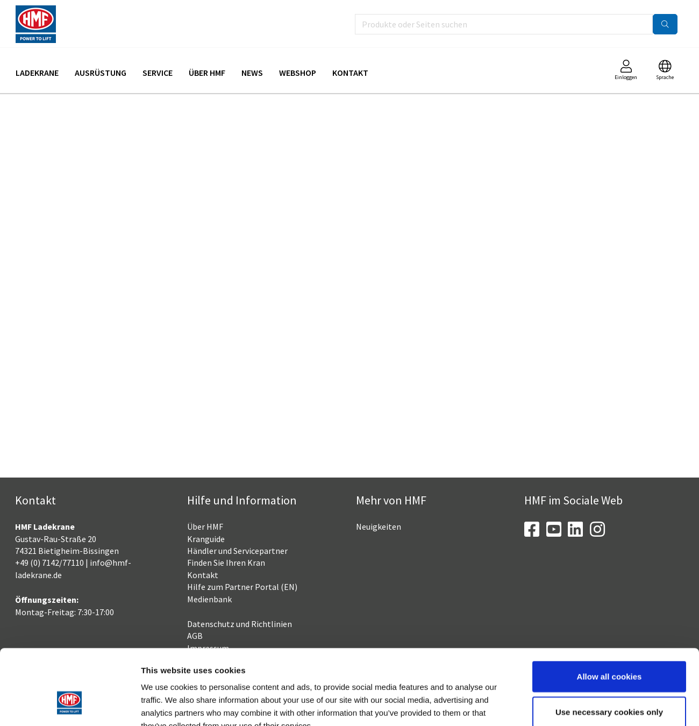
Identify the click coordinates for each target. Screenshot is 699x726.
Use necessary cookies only (609, 647)
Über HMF (207, 72)
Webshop (297, 72)
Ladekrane (37, 72)
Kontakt (350, 72)
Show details (562, 704)
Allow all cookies (609, 611)
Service (157, 72)
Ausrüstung (100, 72)
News (252, 72)
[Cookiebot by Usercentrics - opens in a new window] (70, 705)
